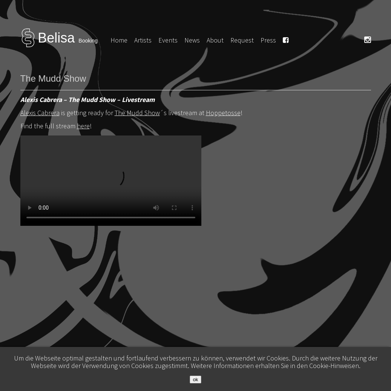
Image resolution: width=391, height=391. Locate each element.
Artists (143, 40)
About (215, 40)
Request (242, 40)
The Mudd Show (137, 112)
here (83, 126)
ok (195, 379)
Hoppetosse (223, 112)
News (192, 40)
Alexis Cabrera (40, 112)
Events (168, 40)
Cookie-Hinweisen (334, 365)
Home (118, 40)
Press (268, 40)
